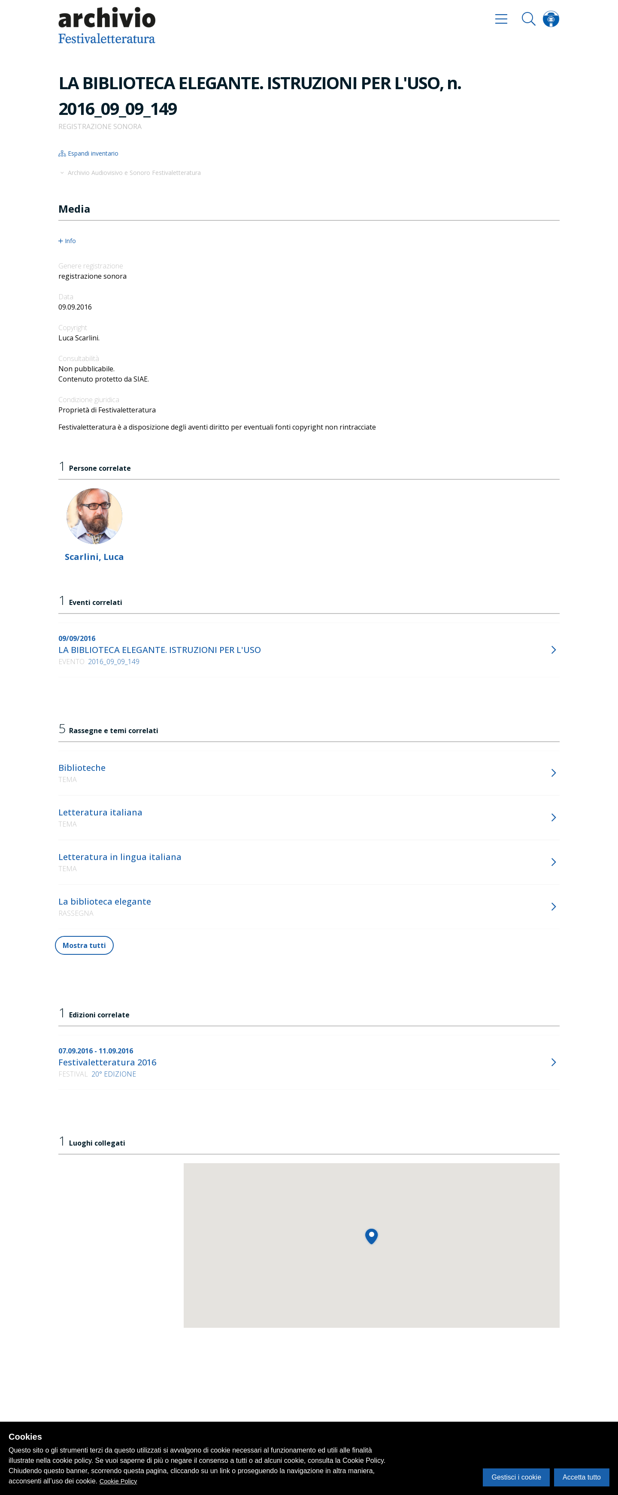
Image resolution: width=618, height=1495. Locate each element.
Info (67, 241)
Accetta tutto (582, 1477)
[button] (371, 1236)
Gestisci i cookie (516, 1477)
